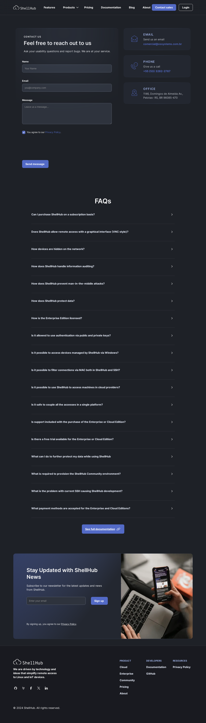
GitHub (150, 673)
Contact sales (164, 7)
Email (25, 80)
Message (27, 100)
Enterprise (126, 673)
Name (25, 61)
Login (185, 7)
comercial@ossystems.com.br (162, 44)
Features (49, 7)
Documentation (111, 7)
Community (127, 680)
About (147, 7)
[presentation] (47, 147)
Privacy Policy (52, 132)
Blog (132, 7)
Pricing (88, 7)
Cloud (123, 667)
